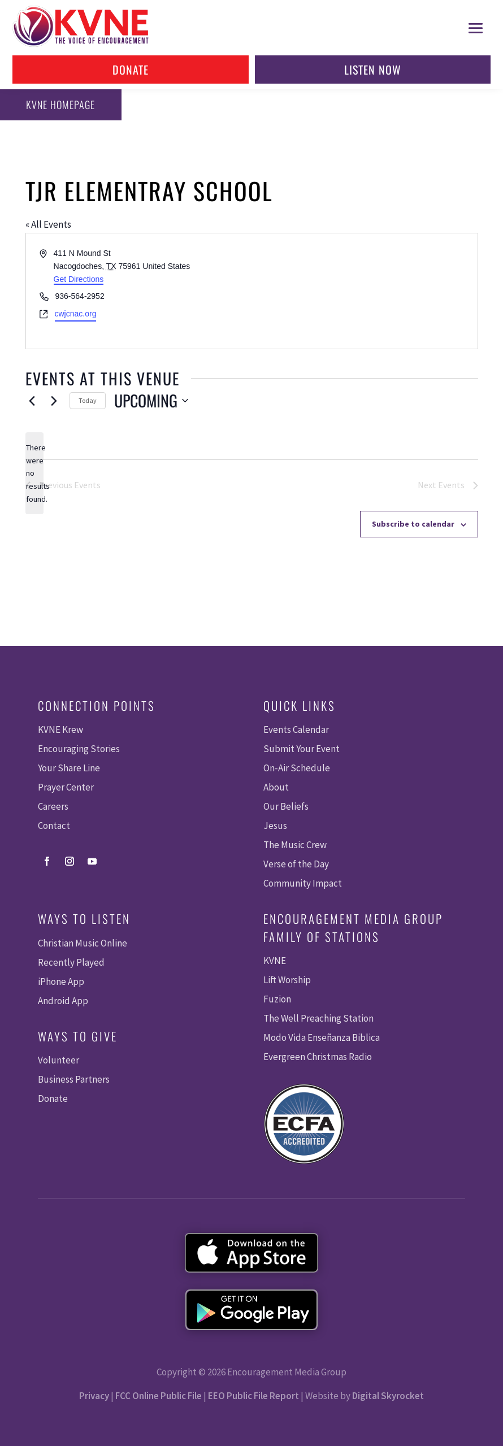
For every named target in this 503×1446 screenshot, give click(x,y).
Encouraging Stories (79, 748)
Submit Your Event (301, 748)
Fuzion (277, 999)
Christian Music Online (82, 943)
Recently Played (71, 962)
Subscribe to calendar (413, 524)
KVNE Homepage (59, 104)
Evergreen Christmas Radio (317, 1056)
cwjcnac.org (76, 313)
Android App (63, 1001)
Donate (130, 69)
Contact (54, 825)
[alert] (34, 473)
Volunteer (58, 1060)
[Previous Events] (32, 400)
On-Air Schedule (296, 768)
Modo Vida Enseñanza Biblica (321, 1037)
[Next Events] (54, 400)
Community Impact (302, 883)
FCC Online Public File (158, 1395)
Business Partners (74, 1079)
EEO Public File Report (253, 1395)
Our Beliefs (286, 806)
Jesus (275, 825)
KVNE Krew (60, 729)
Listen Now (372, 69)
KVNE (274, 960)
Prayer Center (66, 787)
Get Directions (79, 279)
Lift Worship (287, 980)
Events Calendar (296, 729)
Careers (53, 806)
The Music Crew (295, 845)
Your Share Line (69, 768)
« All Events (48, 224)
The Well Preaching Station (318, 1018)
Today (88, 400)
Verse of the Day (296, 864)
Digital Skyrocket (388, 1395)
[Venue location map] (363, 291)
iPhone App (61, 981)
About (276, 787)
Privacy (94, 1395)
